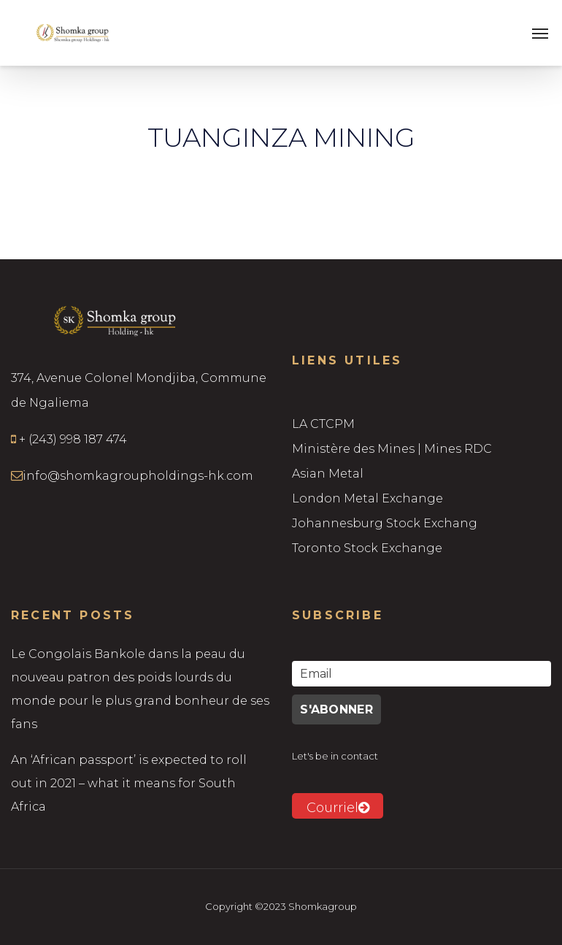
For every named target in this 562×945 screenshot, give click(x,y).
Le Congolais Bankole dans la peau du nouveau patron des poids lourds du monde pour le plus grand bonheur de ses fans (140, 689)
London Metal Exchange (367, 498)
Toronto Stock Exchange (367, 548)
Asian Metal (327, 474)
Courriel (338, 808)
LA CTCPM (323, 424)
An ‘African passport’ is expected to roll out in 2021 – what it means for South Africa (129, 783)
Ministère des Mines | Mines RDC (392, 449)
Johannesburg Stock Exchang (384, 523)
